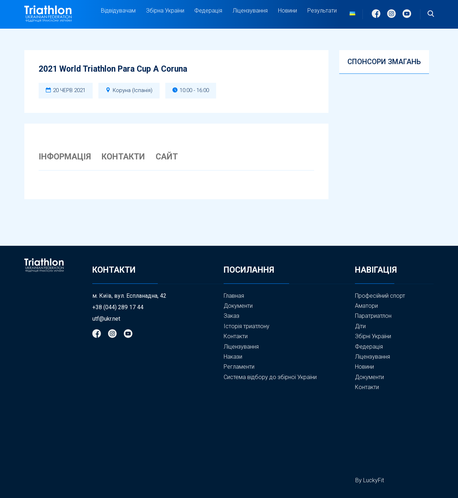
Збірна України (165, 11)
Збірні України (373, 336)
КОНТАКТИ (123, 157)
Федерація (208, 11)
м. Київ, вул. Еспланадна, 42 (129, 296)
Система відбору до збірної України (270, 377)
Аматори (366, 305)
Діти (360, 326)
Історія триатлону (246, 326)
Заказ (231, 315)
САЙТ (167, 157)
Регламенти (239, 366)
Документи (238, 305)
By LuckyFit (369, 480)
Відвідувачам (118, 11)
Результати (322, 10)
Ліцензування (250, 10)
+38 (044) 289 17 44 (117, 307)
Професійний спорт (380, 295)
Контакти (236, 336)
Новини (287, 10)
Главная (234, 295)
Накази (233, 356)
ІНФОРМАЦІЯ (65, 157)
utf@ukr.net (106, 319)
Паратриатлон (373, 315)
